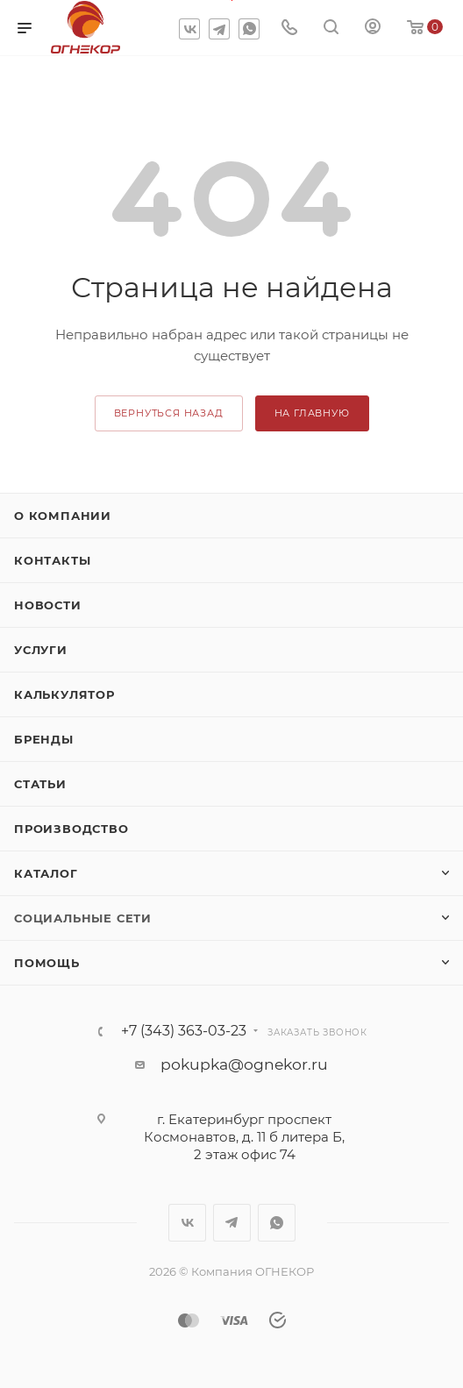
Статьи (40, 784)
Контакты (52, 560)
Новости (48, 605)
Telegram (219, 28)
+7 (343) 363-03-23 (183, 1031)
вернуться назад (169, 413)
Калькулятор (64, 694)
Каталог (46, 873)
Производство (71, 829)
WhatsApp (249, 28)
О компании (62, 516)
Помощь (47, 963)
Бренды (44, 739)
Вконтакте (189, 28)
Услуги (41, 650)
